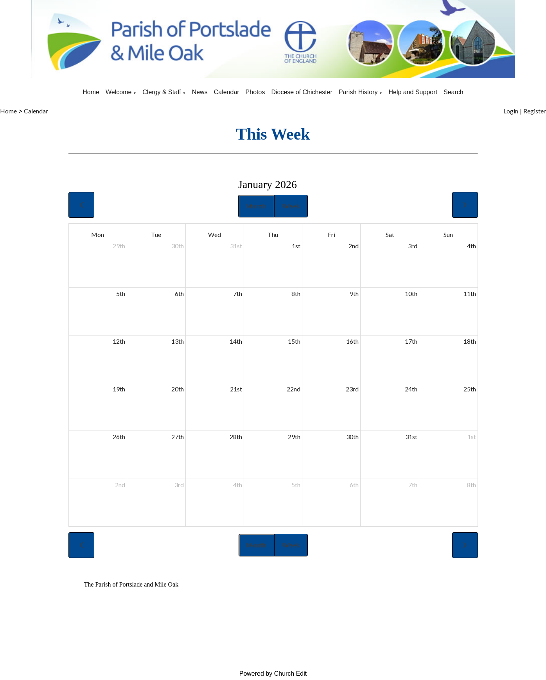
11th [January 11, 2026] (469, 293)
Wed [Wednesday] (214, 234)
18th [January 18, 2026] (469, 341)
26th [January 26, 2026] (119, 436)
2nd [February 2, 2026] (120, 484)
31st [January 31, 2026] (411, 436)
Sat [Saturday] (390, 234)
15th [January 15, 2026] (294, 341)
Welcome (118, 92)
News (200, 92)
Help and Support (412, 92)
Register (534, 111)
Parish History (358, 92)
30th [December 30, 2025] (177, 245)
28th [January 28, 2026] (236, 436)
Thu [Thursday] (273, 234)
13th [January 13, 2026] (177, 341)
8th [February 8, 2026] (471, 484)
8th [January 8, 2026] (295, 293)
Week (291, 206)
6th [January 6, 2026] (179, 293)
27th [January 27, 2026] (177, 436)
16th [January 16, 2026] (352, 341)
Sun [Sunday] (448, 234)
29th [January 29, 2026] (294, 436)
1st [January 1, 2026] (296, 245)
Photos (255, 92)
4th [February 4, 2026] (237, 484)
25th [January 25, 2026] (469, 389)
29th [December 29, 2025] (119, 245)
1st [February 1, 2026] (471, 436)
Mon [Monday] (97, 234)
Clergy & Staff (161, 92)
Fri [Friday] (331, 234)
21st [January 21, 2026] (236, 389)
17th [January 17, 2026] (411, 341)
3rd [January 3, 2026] (412, 245)
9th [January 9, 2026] (354, 293)
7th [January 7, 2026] (237, 293)
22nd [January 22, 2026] (293, 389)
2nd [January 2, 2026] (353, 245)
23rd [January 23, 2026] (352, 389)
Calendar (226, 92)
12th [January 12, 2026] (119, 341)
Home (91, 92)
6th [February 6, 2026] (354, 484)
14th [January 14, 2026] (236, 341)
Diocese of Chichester (301, 92)
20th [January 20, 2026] (177, 389)
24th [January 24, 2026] (411, 389)
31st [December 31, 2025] (236, 245)
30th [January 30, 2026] (352, 436)
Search (453, 92)
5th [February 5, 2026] (295, 484)
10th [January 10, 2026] (411, 293)
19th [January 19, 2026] (119, 389)
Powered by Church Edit (273, 673)
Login (510, 111)
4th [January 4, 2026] (471, 245)
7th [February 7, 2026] (412, 484)
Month (256, 206)
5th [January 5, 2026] (120, 293)
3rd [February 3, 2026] (179, 484)
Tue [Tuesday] (156, 234)
